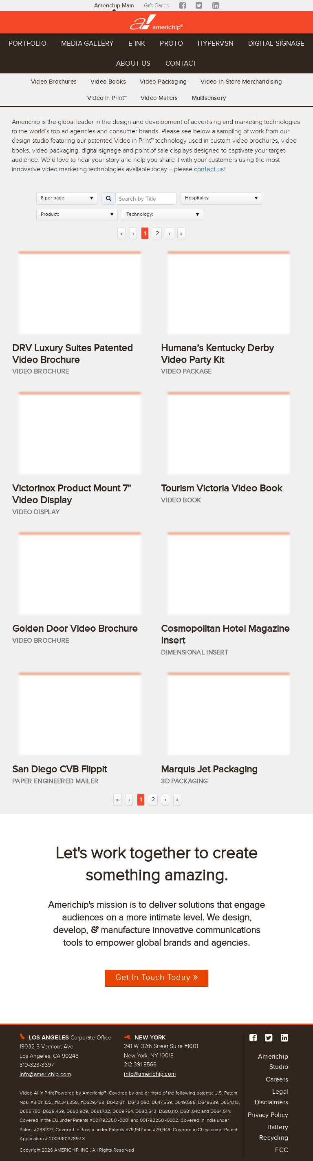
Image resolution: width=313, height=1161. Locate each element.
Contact (181, 63)
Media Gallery (87, 43)
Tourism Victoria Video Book (221, 488)
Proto (171, 43)
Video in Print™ (107, 98)
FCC (281, 1150)
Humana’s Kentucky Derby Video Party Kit (217, 354)
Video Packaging (163, 81)
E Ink (136, 43)
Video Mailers (159, 98)
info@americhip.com (45, 1074)
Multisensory (209, 98)
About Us (133, 63)
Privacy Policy (268, 1115)
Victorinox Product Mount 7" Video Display (71, 494)
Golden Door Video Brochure (75, 629)
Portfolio (27, 43)
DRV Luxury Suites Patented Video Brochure (72, 354)
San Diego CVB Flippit (59, 769)
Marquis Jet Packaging (209, 769)
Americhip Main (114, 5)
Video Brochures (54, 81)
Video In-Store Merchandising (241, 81)
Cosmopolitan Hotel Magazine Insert (225, 634)
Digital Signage (276, 43)
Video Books (108, 81)
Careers (277, 1079)
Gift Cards (157, 5)
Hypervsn (216, 43)
